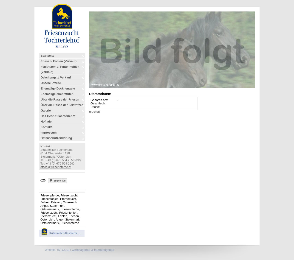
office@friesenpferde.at (55, 167)
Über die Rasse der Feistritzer (62, 105)
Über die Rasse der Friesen (60, 99)
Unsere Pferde (51, 83)
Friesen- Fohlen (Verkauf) (58, 61)
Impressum (49, 132)
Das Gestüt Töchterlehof (58, 116)
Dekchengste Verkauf (56, 77)
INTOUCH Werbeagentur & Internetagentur (85, 250)
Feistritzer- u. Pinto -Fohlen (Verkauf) (60, 69)
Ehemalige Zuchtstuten (57, 94)
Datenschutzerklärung (56, 138)
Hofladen (47, 121)
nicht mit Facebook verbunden (43, 180)
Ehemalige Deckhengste (58, 88)
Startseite (47, 55)
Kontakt (46, 127)
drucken (94, 111)
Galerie (46, 110)
